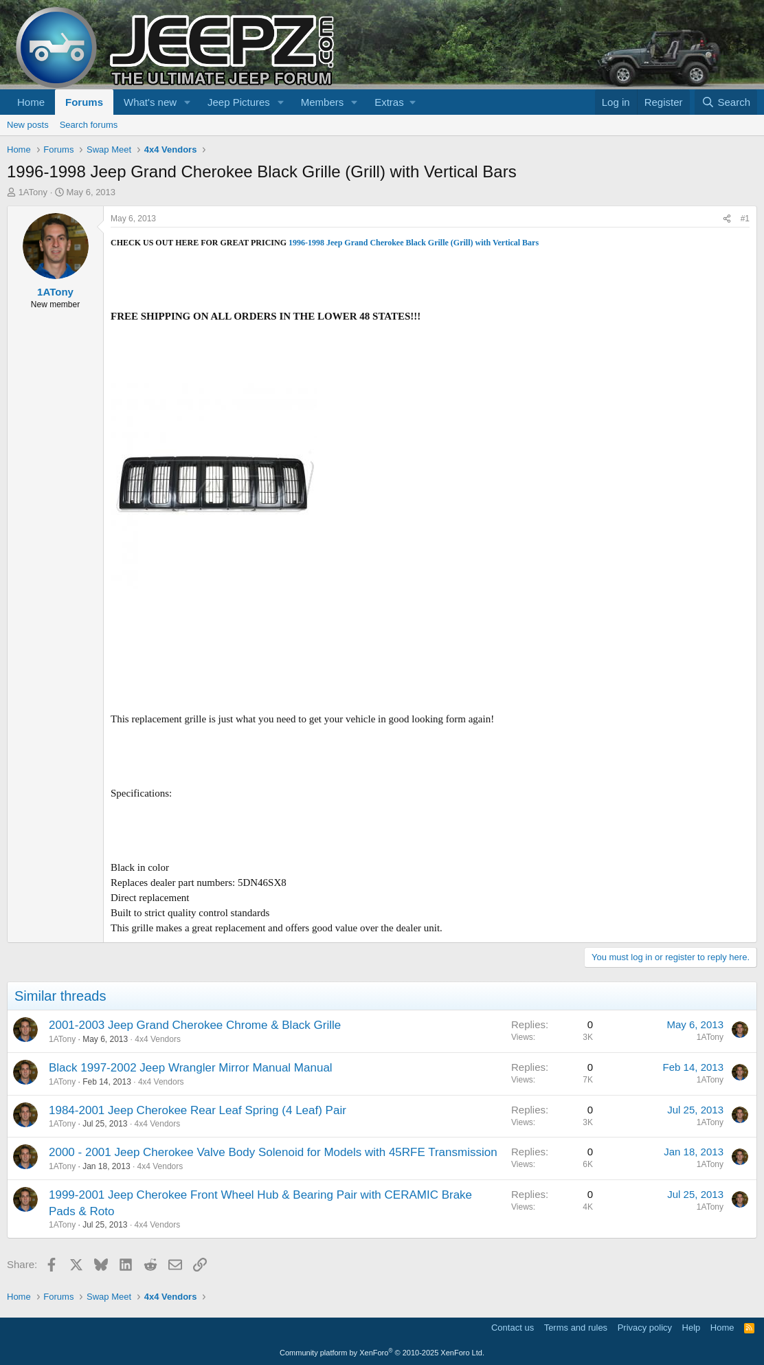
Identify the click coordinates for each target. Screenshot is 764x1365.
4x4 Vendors (158, 1039)
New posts (28, 125)
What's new (150, 102)
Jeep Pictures (238, 102)
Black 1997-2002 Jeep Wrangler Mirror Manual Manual (191, 1067)
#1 (745, 218)
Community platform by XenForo (382, 1353)
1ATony (33, 192)
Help (691, 1327)
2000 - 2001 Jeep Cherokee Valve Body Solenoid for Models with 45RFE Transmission (273, 1152)
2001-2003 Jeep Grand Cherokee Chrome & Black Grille (195, 1025)
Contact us (512, 1327)
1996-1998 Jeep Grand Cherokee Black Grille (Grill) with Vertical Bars (414, 242)
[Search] (726, 102)
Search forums (89, 125)
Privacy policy (645, 1327)
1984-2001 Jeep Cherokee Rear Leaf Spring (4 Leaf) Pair (197, 1110)
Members (322, 102)
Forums (84, 102)
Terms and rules (575, 1327)
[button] (187, 102)
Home (31, 102)
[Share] (727, 219)
